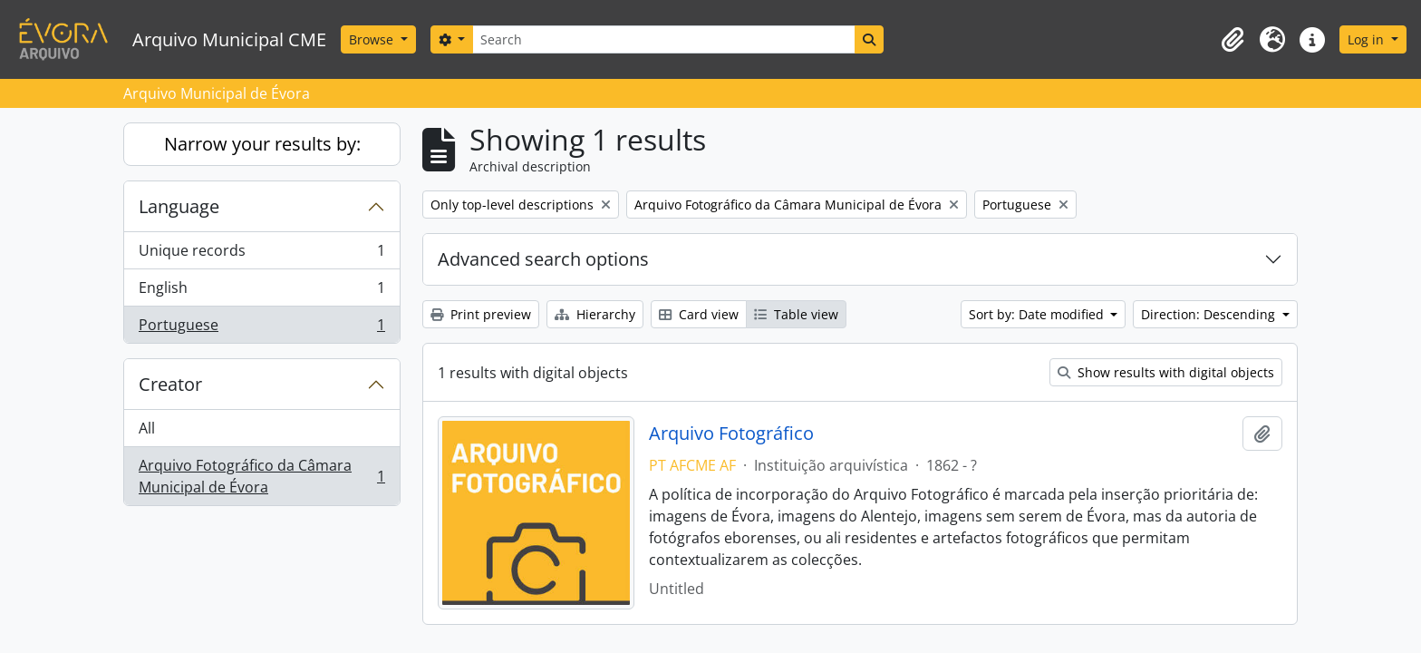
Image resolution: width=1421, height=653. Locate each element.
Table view (796, 314)
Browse (373, 39)
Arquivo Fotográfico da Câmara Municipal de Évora (261, 476)
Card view (699, 314)
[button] (1232, 40)
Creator (170, 384)
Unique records (261, 254)
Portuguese (261, 328)
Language (179, 206)
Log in (1367, 39)
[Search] (663, 39)
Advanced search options (543, 259)
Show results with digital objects (1166, 372)
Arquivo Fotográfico (731, 433)
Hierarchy (595, 314)
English (261, 292)
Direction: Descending (1210, 314)
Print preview (480, 314)
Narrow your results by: (262, 144)
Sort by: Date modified (1038, 314)
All (147, 428)
